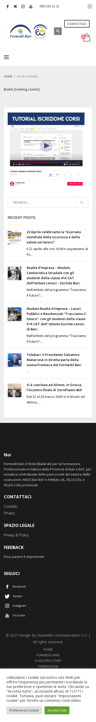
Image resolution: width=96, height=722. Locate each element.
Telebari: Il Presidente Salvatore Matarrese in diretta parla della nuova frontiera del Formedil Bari (54, 359)
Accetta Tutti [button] (57, 710)
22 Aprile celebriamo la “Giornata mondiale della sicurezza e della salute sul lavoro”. (54, 237)
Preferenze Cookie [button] (24, 710)
